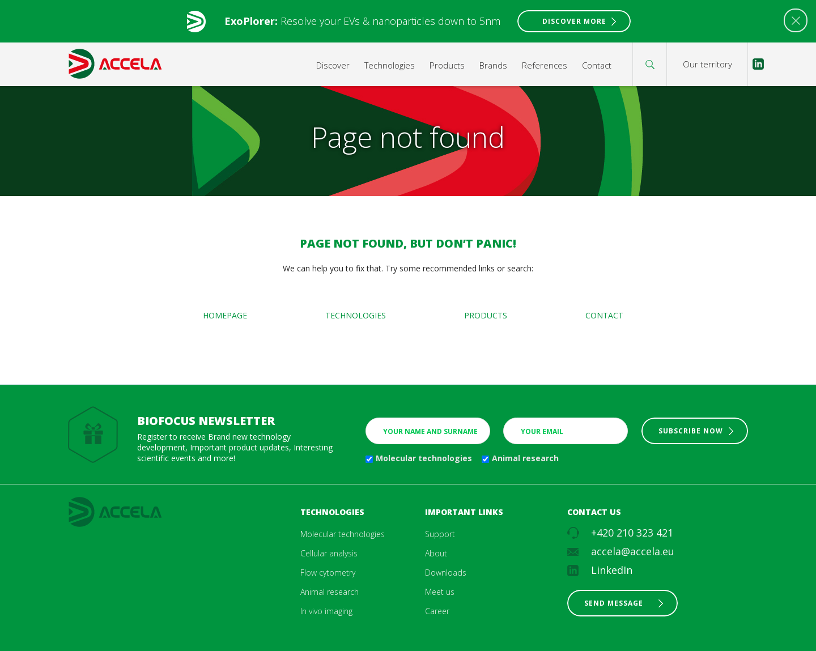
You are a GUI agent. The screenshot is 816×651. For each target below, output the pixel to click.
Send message (613, 603)
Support (440, 534)
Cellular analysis (329, 553)
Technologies (389, 65)
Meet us (439, 591)
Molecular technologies (424, 458)
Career (437, 611)
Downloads (445, 572)
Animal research (525, 458)
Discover (333, 65)
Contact (596, 65)
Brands (493, 65)
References (544, 65)
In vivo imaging (326, 611)
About (436, 553)
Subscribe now (690, 431)
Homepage (225, 315)
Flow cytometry (327, 572)
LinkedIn (611, 570)
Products (447, 65)
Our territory (707, 64)
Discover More (574, 21)
